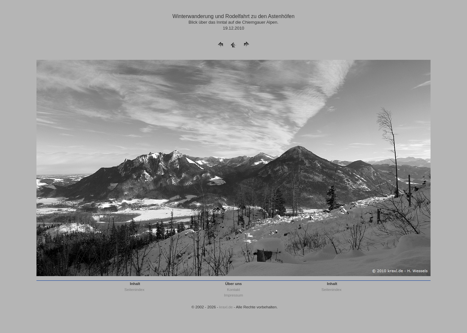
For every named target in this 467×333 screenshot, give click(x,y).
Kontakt (233, 289)
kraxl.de (226, 307)
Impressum (233, 295)
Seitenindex (134, 289)
